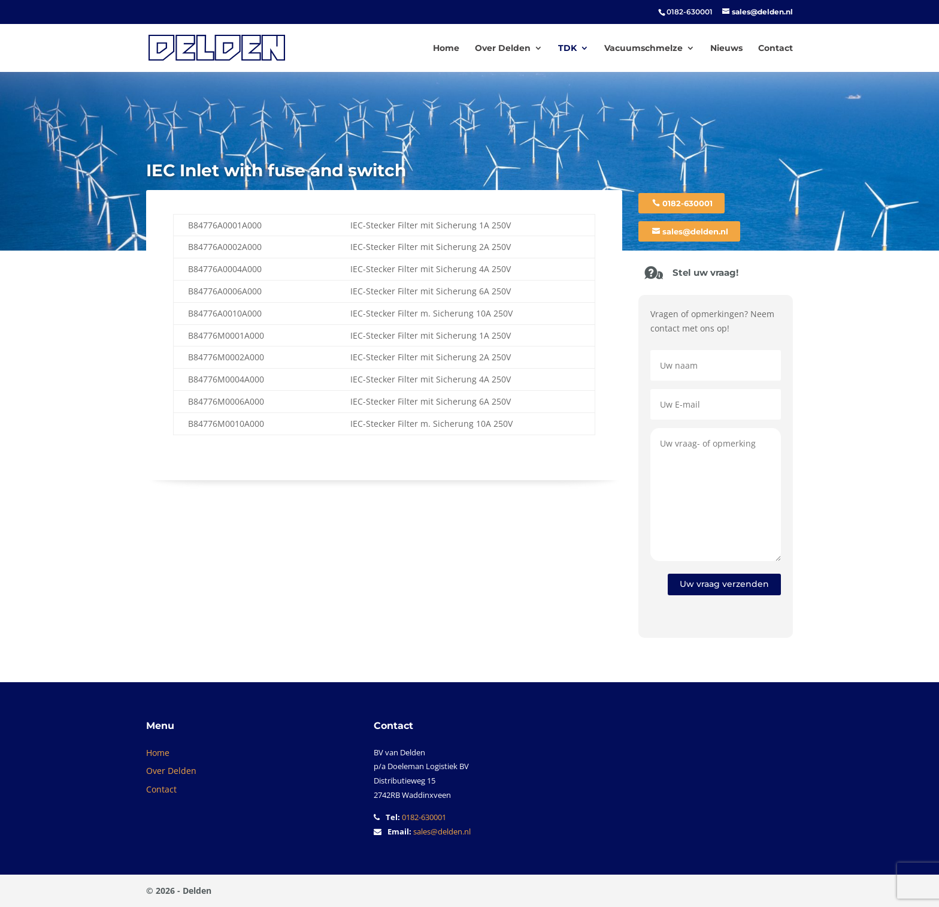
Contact (775, 48)
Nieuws (726, 48)
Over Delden (503, 48)
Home (446, 48)
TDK (567, 48)
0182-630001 (687, 203)
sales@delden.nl (695, 231)
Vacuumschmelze (643, 48)
